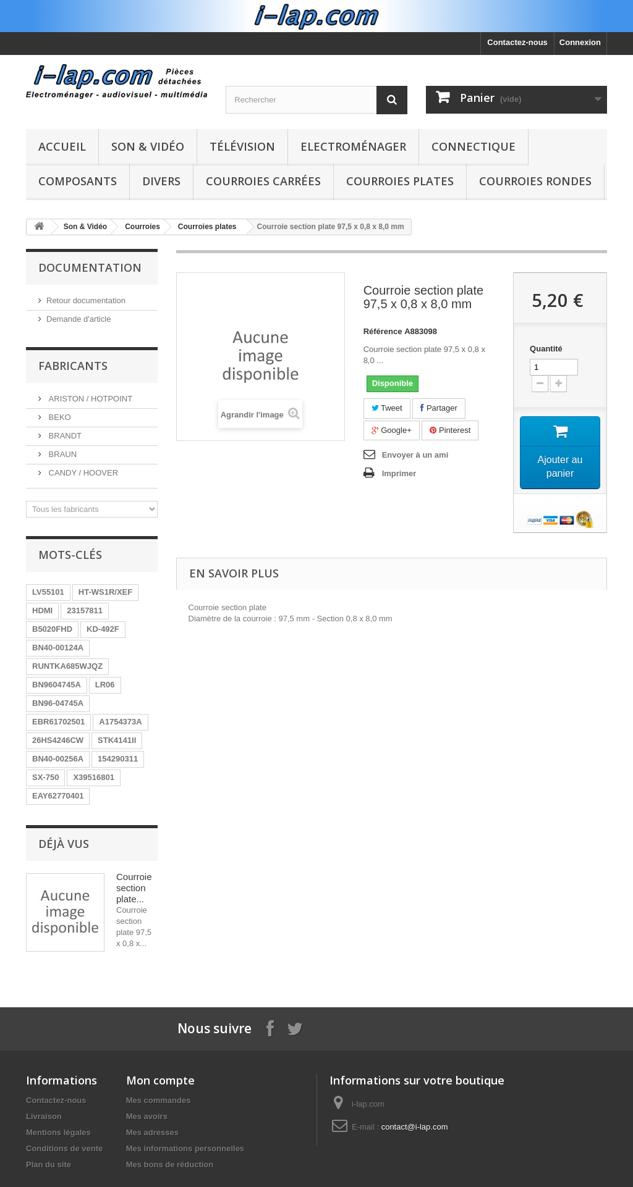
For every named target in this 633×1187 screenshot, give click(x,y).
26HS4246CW (57, 740)
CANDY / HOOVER (82, 472)
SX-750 (45, 777)
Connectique (473, 146)
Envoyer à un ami (415, 454)
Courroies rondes (535, 181)
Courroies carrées (263, 181)
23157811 (85, 610)
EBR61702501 (58, 721)
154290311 (118, 758)
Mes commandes (158, 1100)
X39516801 (93, 777)
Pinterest (450, 430)
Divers (161, 181)
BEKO (58, 417)
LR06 (105, 684)
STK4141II (117, 740)
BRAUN (61, 454)
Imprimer (399, 473)
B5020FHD (52, 629)
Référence (382, 331)
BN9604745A (56, 684)
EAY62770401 (57, 795)
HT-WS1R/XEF (105, 592)
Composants (77, 181)
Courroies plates (400, 181)
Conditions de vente (64, 1148)
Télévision (242, 146)
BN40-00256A (57, 758)
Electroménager (353, 146)
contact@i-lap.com (414, 1126)
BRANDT (64, 435)
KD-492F (103, 629)
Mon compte (160, 1080)
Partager (438, 408)
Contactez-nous (517, 42)
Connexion (580, 42)
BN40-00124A (57, 647)
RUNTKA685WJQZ (67, 666)
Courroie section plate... (134, 887)
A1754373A (120, 721)
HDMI (42, 610)
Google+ (392, 430)
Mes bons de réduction (170, 1164)
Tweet (387, 408)
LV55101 (48, 592)
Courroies (142, 226)
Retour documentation (85, 300)
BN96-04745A (57, 703)
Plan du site (48, 1164)
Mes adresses (152, 1132)
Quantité (546, 348)
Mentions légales (58, 1132)
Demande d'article (78, 319)
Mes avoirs (147, 1116)
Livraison (44, 1116)
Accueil (62, 146)
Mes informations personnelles (185, 1148)
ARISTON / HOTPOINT (89, 398)
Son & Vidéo (147, 146)
